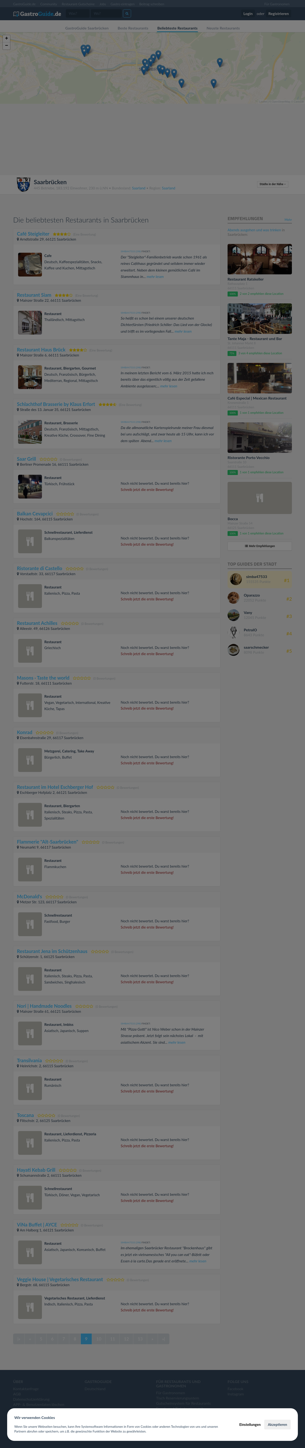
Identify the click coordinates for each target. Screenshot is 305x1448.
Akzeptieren (277, 1424)
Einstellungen (250, 1424)
